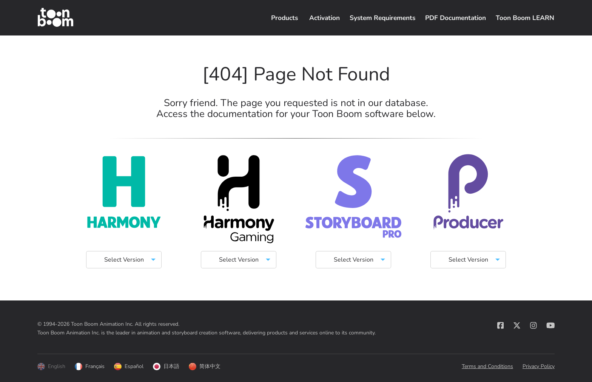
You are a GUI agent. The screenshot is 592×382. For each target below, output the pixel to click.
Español (128, 366)
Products (284, 17)
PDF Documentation (455, 17)
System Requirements (382, 17)
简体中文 (204, 366)
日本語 (166, 366)
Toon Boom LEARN (525, 17)
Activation (324, 17)
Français (90, 366)
